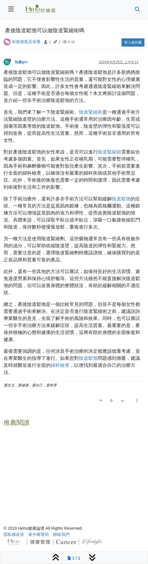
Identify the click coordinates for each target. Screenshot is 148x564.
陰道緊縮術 (90, 112)
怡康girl (21, 62)
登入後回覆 (133, 42)
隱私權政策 (14, 534)
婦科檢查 (60, 365)
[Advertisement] (74, 470)
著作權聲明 (38, 534)
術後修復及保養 (26, 41)
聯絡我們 (61, 534)
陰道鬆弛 (121, 198)
